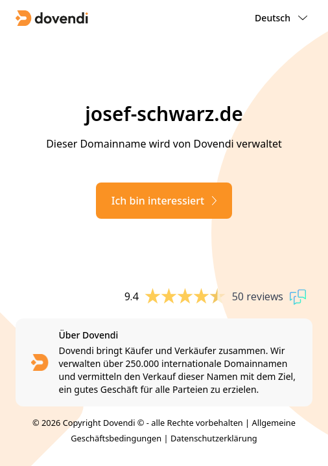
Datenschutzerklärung (213, 438)
